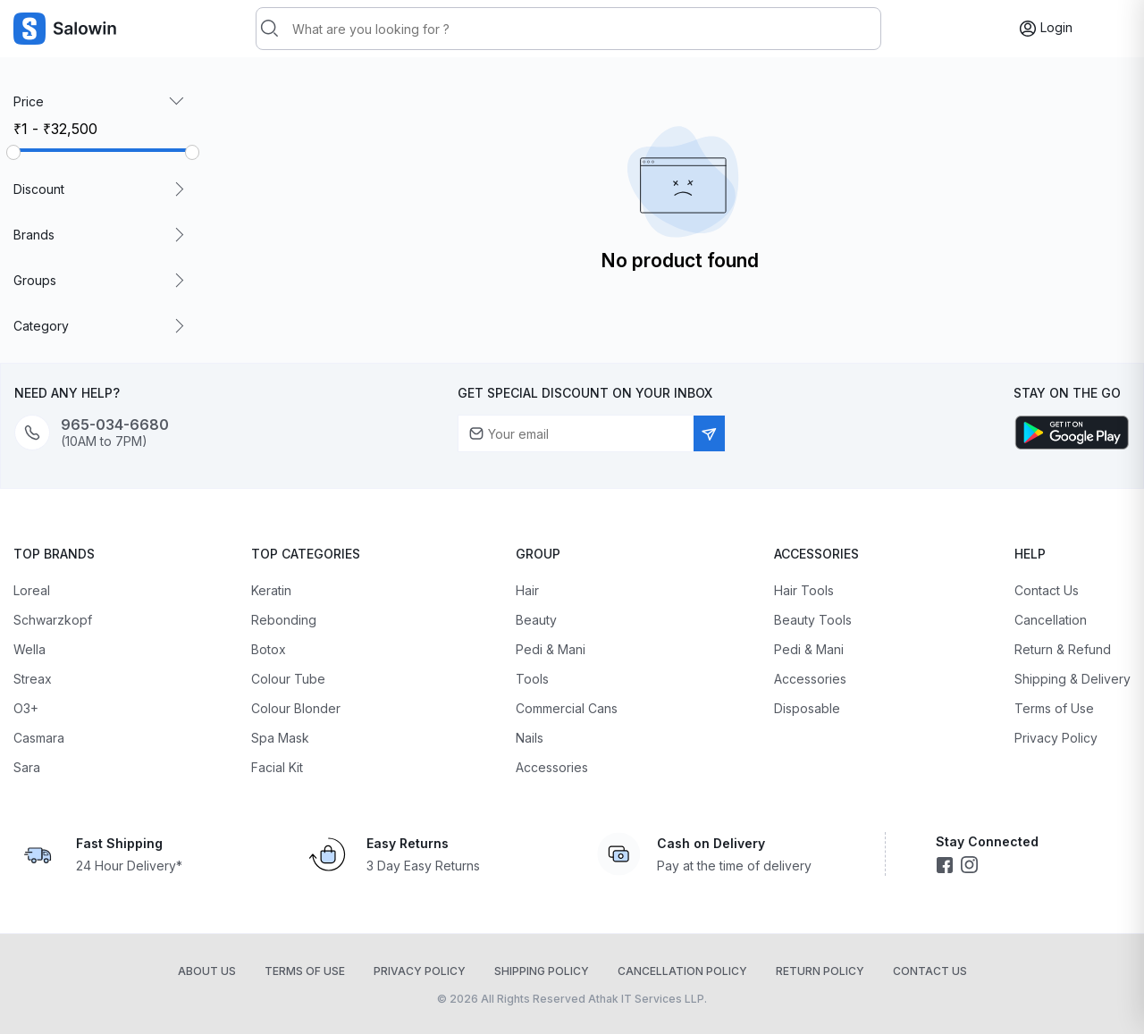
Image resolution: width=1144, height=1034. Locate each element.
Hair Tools (804, 590)
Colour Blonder (296, 708)
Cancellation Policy (682, 971)
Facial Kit (277, 767)
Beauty (536, 619)
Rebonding (283, 619)
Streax (32, 678)
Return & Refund (1062, 649)
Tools (532, 678)
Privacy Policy (1056, 737)
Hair (527, 590)
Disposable (807, 708)
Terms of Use (1054, 708)
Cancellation (1050, 619)
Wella (29, 649)
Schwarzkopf (52, 619)
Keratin (271, 590)
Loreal (31, 590)
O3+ (25, 708)
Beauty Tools (813, 619)
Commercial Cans (567, 708)
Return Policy (820, 971)
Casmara (38, 737)
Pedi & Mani (550, 649)
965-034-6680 (115, 424)
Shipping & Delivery (1072, 678)
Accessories (552, 767)
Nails (529, 737)
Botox (268, 649)
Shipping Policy (541, 971)
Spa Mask (280, 737)
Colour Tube (288, 678)
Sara (26, 767)
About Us (207, 971)
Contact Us (1046, 590)
